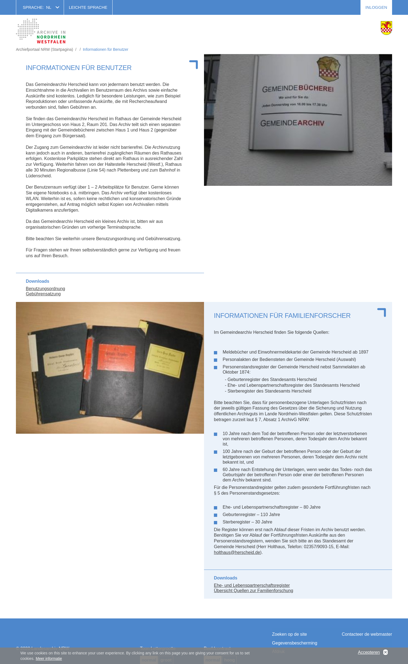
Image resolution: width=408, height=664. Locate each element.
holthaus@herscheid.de (237, 552)
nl (48, 7)
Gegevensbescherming (294, 643)
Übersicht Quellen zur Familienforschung (253, 590)
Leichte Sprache (88, 7)
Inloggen (376, 7)
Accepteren (369, 653)
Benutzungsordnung (45, 288)
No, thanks (385, 653)
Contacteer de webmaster (367, 634)
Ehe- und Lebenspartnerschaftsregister (252, 585)
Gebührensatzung (43, 294)
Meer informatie (49, 659)
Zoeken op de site (289, 634)
